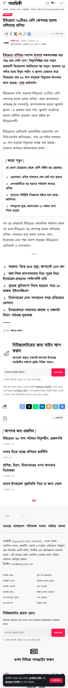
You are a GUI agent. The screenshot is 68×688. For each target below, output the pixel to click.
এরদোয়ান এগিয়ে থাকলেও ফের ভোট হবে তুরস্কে (36, 177)
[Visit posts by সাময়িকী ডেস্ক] (6, 43)
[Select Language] (14, 516)
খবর (21, 83)
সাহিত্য (52, 526)
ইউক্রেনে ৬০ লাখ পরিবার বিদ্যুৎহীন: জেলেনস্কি (32, 438)
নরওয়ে (7, 526)
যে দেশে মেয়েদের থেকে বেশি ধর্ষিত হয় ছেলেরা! (34, 168)
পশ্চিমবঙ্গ (31, 526)
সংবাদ (42, 526)
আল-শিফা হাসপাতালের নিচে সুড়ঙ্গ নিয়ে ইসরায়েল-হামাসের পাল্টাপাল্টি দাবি (31, 276)
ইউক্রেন (13, 330)
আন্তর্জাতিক (7, 15)
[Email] (20, 34)
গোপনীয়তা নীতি (35, 678)
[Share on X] (15, 34)
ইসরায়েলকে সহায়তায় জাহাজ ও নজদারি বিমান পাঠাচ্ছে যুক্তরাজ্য (31, 313)
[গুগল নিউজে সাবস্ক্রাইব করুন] (34, 651)
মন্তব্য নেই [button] (58, 417)
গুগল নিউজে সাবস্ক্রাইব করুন (34, 660)
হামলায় (38, 55)
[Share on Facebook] (11, 34)
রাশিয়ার (18, 55)
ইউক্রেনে (8, 55)
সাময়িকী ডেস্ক (14, 41)
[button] (56, 680)
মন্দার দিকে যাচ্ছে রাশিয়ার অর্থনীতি (25, 452)
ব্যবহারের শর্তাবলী (12, 682)
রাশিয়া (20, 330)
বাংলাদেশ (18, 526)
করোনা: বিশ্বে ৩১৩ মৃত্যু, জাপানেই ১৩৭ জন (36, 266)
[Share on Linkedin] (42, 406)
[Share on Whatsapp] (36, 406)
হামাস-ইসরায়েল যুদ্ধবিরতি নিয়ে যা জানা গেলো (32, 484)
